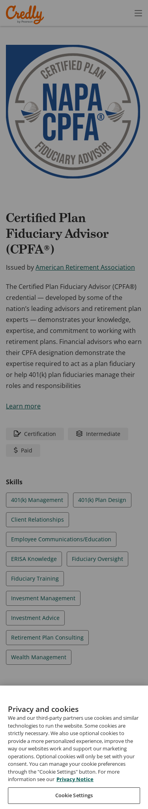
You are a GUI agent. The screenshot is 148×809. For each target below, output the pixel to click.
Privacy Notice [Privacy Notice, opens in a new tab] (75, 794)
